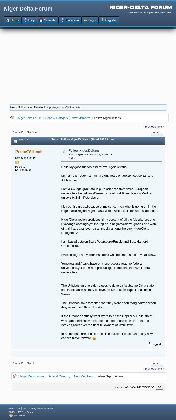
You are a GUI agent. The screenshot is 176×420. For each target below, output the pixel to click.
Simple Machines (45, 408)
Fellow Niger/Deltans (84, 150)
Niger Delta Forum (28, 9)
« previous (149, 126)
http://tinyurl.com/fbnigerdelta (63, 107)
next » (160, 126)
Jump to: (118, 387)
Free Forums (28, 412)
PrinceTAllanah (28, 152)
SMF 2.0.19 (14, 408)
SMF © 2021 (28, 408)
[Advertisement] (88, 63)
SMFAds (13, 412)
